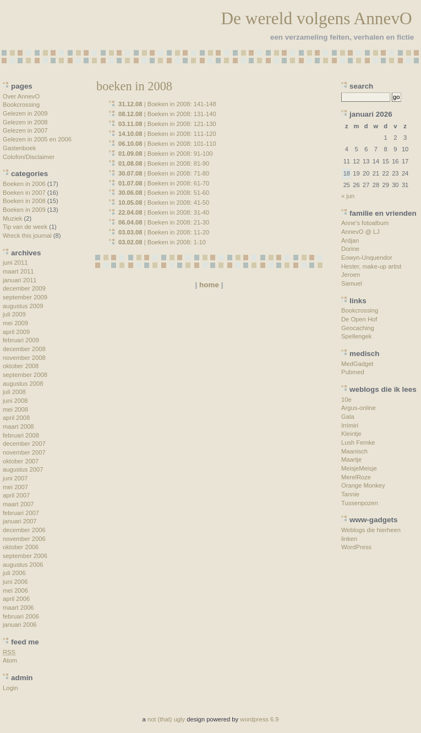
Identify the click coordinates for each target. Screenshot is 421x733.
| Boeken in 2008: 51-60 (163, 192)
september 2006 (25, 556)
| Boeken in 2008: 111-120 (167, 133)
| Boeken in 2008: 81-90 (163, 163)
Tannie (350, 494)
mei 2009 (15, 323)
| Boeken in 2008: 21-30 (163, 222)
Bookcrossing (21, 104)
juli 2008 (14, 392)
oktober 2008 (21, 366)
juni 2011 (15, 262)
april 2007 (16, 495)
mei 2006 (15, 590)
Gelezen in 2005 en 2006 (37, 139)
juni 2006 (15, 581)
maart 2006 (18, 607)
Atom (10, 660)
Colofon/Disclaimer (28, 157)
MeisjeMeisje (359, 468)
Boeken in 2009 (24, 209)
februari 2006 (21, 616)
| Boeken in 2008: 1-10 (162, 242)
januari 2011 (20, 280)
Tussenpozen (359, 503)
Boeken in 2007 (24, 192)
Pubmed (352, 372)
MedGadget (357, 363)
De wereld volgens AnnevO (316, 18)
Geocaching (357, 328)
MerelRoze (356, 477)
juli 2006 (14, 573)
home (209, 285)
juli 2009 (14, 314)
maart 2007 (18, 504)
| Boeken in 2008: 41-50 (163, 202)
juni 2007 (15, 478)
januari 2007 (20, 521)
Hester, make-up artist (371, 266)
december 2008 (24, 349)
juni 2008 (15, 400)
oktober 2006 (21, 547)
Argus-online (358, 407)
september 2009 (25, 297)
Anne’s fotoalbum (365, 223)
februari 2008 (21, 435)
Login (10, 688)
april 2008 (16, 417)
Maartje (351, 459)
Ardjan (350, 240)
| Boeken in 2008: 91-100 (165, 153)
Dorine (350, 248)
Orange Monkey (363, 485)
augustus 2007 (23, 469)
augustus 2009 (23, 306)
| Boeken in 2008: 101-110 (167, 143)
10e (346, 399)
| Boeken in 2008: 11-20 (163, 232)
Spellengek (356, 336)
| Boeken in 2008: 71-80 (163, 173)
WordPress (356, 547)
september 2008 (25, 374)
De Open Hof (359, 319)
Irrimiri (349, 425)
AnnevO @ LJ (360, 231)
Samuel (351, 283)
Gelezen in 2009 (25, 113)
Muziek (12, 218)
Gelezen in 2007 (25, 130)
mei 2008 (15, 409)
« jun (347, 196)
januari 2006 (20, 624)
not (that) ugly (166, 719)
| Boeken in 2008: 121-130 (167, 124)
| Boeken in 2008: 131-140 (167, 114)
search (361, 86)
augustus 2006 (23, 564)
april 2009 (16, 332)
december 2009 (24, 288)
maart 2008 (18, 426)
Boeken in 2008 (24, 201)
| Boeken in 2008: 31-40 (163, 212)
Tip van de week (25, 226)
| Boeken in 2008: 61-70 (163, 183)
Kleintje (351, 433)
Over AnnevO (21, 96)
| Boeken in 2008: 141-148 (167, 104)
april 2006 (16, 598)
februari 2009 (21, 340)
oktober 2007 (21, 461)
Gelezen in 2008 (25, 122)
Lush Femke (358, 442)
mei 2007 (15, 487)
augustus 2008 (23, 383)
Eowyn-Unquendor (366, 257)
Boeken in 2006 (24, 183)
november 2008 (24, 357)
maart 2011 (18, 271)
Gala (347, 416)
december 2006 (24, 530)
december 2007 (24, 443)
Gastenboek (19, 148)
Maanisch (354, 451)
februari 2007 (21, 513)
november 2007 (24, 452)
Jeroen (350, 274)
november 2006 (24, 538)
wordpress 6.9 (259, 719)
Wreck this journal (27, 235)
